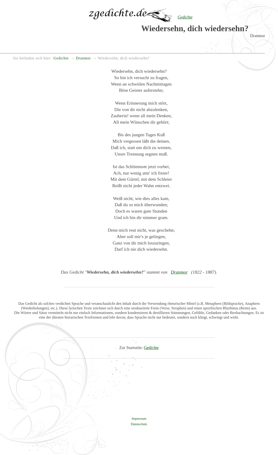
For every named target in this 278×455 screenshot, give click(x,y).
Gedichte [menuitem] (61, 58)
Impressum (139, 418)
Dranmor (179, 272)
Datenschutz (139, 424)
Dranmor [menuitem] (83, 58)
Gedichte (151, 347)
